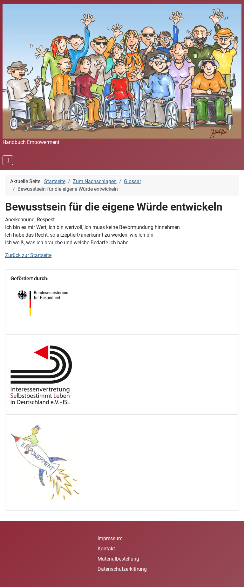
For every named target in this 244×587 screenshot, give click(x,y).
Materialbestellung (118, 559)
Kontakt (106, 549)
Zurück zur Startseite (28, 255)
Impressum (110, 538)
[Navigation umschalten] (8, 160)
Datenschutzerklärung (122, 569)
